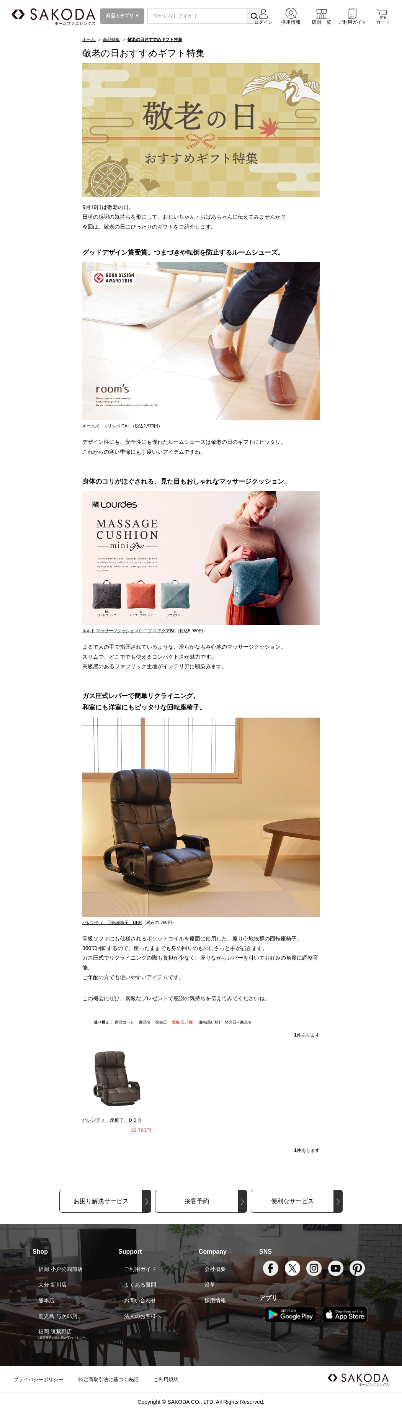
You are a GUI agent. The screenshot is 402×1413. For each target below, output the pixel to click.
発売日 (161, 1022)
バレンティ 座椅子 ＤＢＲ (112, 1120)
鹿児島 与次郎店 (57, 1316)
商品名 (145, 1022)
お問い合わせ (140, 1300)
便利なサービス (292, 1201)
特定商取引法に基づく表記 (108, 1379)
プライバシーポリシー (38, 1379)
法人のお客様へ (143, 1316)
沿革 (209, 1285)
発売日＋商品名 (238, 1022)
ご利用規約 (166, 1379)
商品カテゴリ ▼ (122, 15)
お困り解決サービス (101, 1201)
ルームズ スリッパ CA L (106, 426)
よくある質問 (140, 1285)
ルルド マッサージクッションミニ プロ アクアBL (128, 630)
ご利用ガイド (140, 1269)
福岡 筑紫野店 (55, 1331)
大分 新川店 (52, 1285)
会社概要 (215, 1269)
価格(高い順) (209, 1022)
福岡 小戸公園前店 (60, 1269)
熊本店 (46, 1300)
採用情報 (215, 1300)
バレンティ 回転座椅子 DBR (112, 922)
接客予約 (197, 1201)
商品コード (125, 1022)
